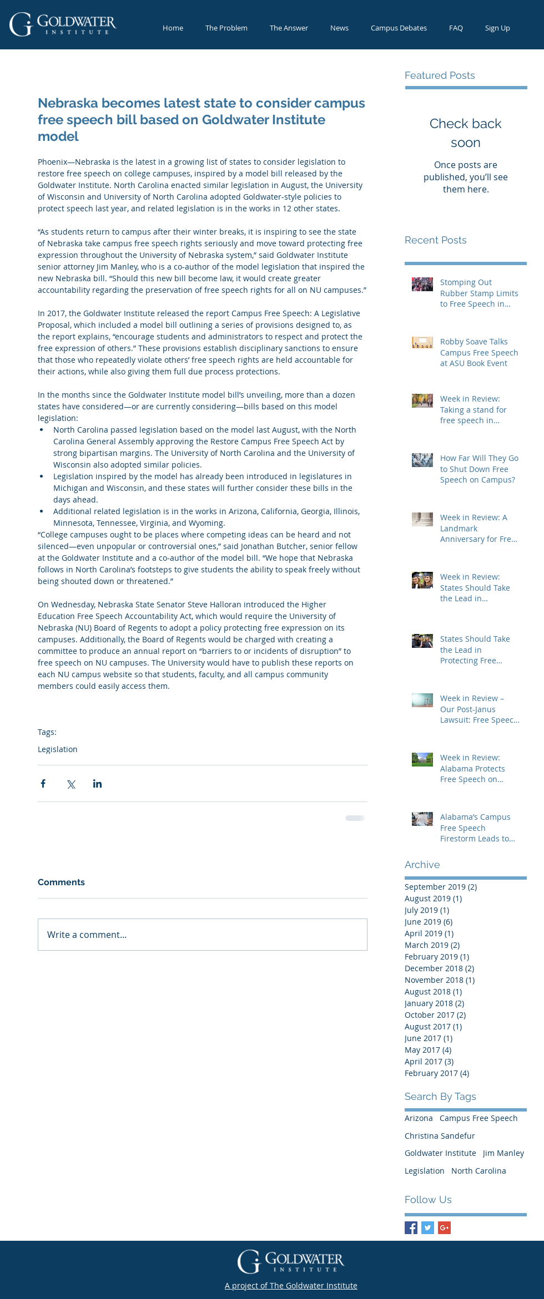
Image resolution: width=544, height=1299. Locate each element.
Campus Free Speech (479, 1118)
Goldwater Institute (440, 1153)
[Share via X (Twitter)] (70, 783)
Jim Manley (503, 1153)
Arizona (419, 1118)
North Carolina (478, 1170)
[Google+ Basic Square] (444, 1227)
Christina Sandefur (440, 1135)
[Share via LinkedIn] (97, 783)
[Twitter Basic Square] (427, 1227)
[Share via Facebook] (43, 783)
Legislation (58, 749)
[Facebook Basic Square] (411, 1227)
